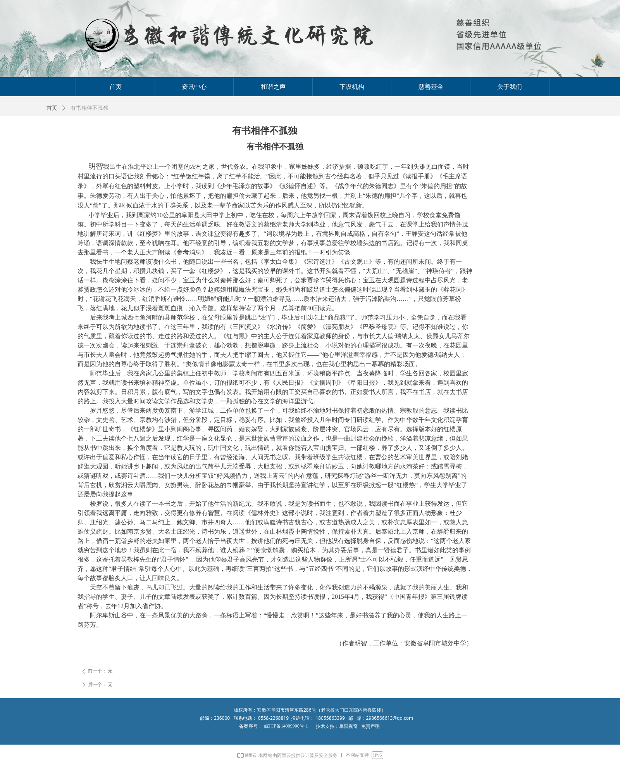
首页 (51, 108)
